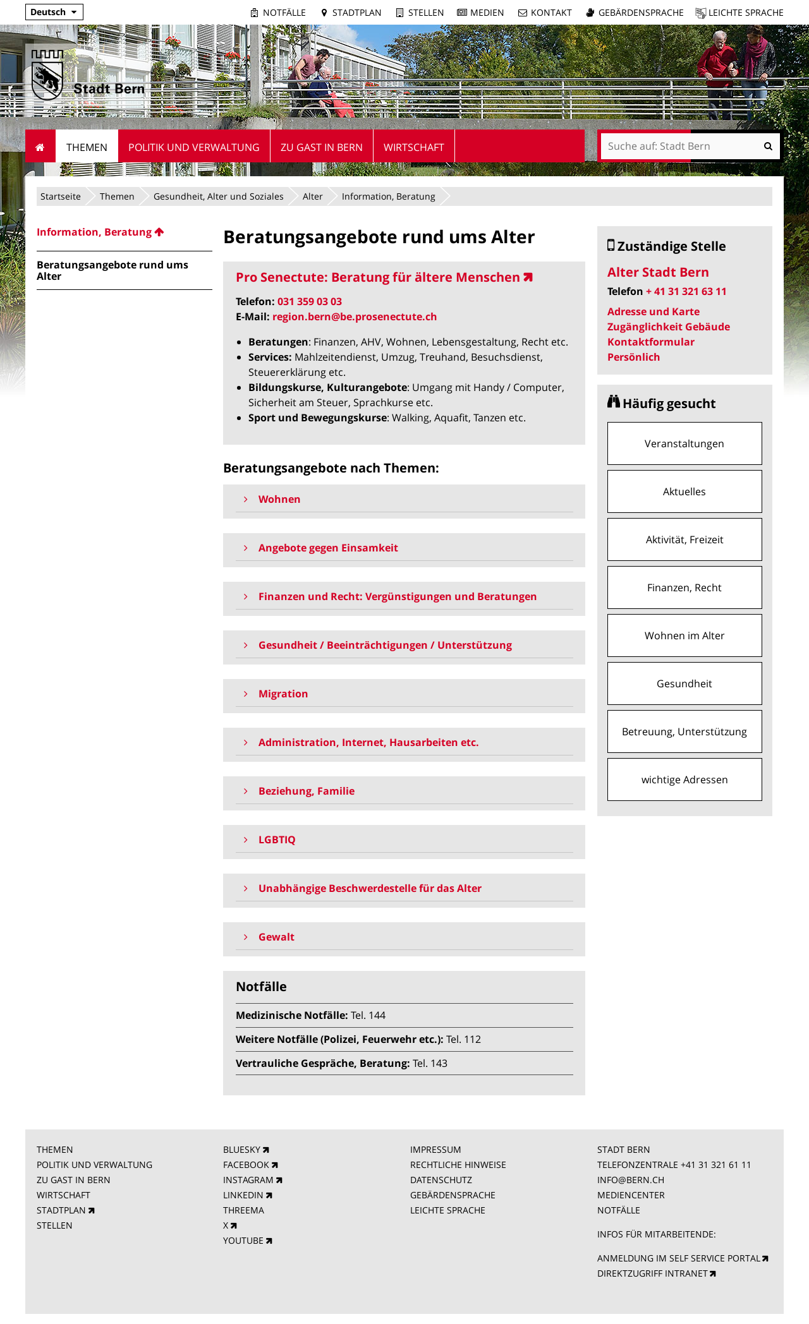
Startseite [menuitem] (40, 145)
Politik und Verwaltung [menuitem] (194, 147)
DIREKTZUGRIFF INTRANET (652, 1273)
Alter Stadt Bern (658, 271)
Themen (117, 196)
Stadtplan (357, 12)
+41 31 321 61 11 (716, 1164)
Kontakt (551, 12)
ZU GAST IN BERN (74, 1180)
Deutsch (48, 12)
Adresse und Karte (653, 311)
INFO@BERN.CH (630, 1180)
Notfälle (284, 12)
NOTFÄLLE (618, 1210)
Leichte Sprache (746, 12)
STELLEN (55, 1225)
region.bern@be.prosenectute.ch (354, 316)
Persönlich (633, 357)
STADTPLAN (61, 1210)
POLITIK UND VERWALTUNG (94, 1164)
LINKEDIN (243, 1195)
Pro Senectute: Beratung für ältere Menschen (378, 277)
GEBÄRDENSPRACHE (453, 1195)
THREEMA (243, 1210)
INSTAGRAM (248, 1180)
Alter (313, 196)
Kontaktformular (651, 342)
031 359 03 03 (309, 301)
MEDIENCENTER (631, 1195)
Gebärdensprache (641, 12)
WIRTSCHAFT (63, 1195)
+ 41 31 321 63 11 (686, 291)
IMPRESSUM (435, 1149)
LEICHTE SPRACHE (447, 1210)
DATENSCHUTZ (441, 1180)
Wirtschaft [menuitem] (414, 147)
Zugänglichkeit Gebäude (668, 327)
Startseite (60, 196)
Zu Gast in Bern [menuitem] (322, 147)
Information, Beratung (388, 196)
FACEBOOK (246, 1164)
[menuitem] (124, 232)
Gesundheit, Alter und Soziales (219, 196)
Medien (487, 12)
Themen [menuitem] (86, 147)
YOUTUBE (243, 1240)
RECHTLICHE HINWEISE (458, 1164)
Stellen (426, 12)
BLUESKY (241, 1149)
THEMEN (55, 1149)
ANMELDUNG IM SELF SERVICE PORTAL (678, 1258)
